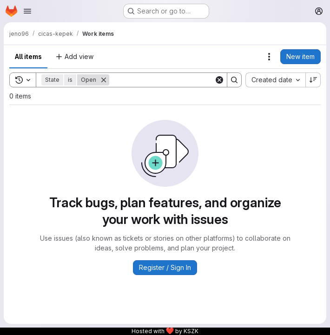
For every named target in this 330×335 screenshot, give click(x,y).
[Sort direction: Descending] (313, 79)
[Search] (167, 79)
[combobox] (275, 79)
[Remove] (103, 79)
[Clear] (219, 79)
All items (28, 56)
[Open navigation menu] (27, 11)
